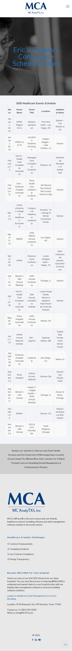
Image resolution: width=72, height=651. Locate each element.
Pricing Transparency (19, 559)
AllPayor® (19, 518)
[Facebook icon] (33, 639)
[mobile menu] (67, 6)
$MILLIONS (57, 581)
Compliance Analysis (19, 549)
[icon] (39, 639)
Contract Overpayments (21, 544)
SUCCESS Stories (36, 578)
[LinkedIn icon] (36, 639)
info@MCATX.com (24, 613)
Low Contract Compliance (22, 554)
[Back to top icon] (65, 644)
